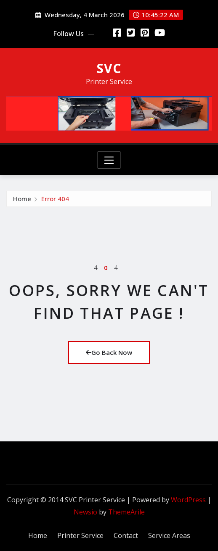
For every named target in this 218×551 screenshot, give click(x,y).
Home (22, 200)
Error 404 (55, 200)
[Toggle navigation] (109, 160)
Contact (126, 535)
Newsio (85, 512)
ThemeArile (126, 512)
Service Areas (169, 535)
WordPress (188, 499)
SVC (109, 68)
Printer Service (80, 535)
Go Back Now (109, 352)
